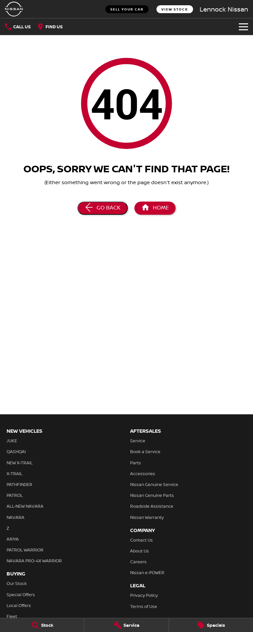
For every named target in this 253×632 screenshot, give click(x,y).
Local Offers (19, 605)
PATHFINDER (19, 484)
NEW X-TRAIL (20, 463)
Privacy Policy (144, 595)
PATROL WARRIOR (25, 550)
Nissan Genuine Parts (152, 495)
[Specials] (211, 625)
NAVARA (15, 517)
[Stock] (42, 625)
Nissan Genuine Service (154, 484)
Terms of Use (143, 606)
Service (137, 441)
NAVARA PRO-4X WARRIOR (34, 561)
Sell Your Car (127, 9)
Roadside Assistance (151, 506)
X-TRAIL (14, 473)
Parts (135, 463)
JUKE (12, 441)
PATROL (15, 495)
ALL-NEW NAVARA (25, 506)
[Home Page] (14, 9)
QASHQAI (16, 451)
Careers (138, 562)
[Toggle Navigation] (243, 26)
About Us (139, 551)
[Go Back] (102, 208)
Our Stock (17, 583)
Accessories (142, 473)
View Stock (174, 9)
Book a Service (145, 451)
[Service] (126, 625)
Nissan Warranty (147, 517)
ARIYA (13, 539)
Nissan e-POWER (147, 572)
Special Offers (21, 594)
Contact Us (141, 540)
